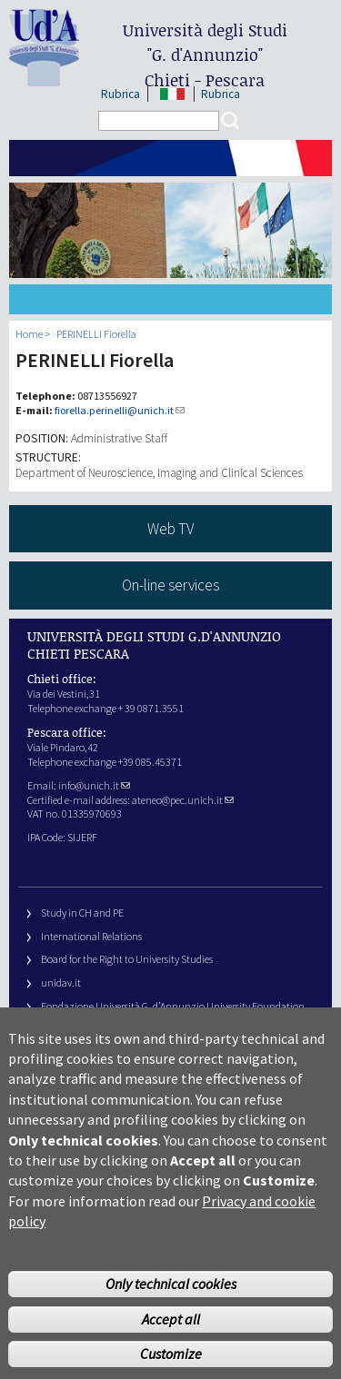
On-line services (170, 585)
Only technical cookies (170, 1305)
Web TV (170, 529)
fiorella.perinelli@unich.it (120, 410)
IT (172, 94)
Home (29, 334)
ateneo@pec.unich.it (183, 800)
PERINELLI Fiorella (96, 334)
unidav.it (61, 982)
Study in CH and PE (82, 912)
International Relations (91, 936)
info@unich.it (94, 785)
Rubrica (120, 94)
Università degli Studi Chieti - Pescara (205, 55)
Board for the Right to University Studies (127, 959)
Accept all (171, 1341)
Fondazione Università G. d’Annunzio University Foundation (173, 1006)
